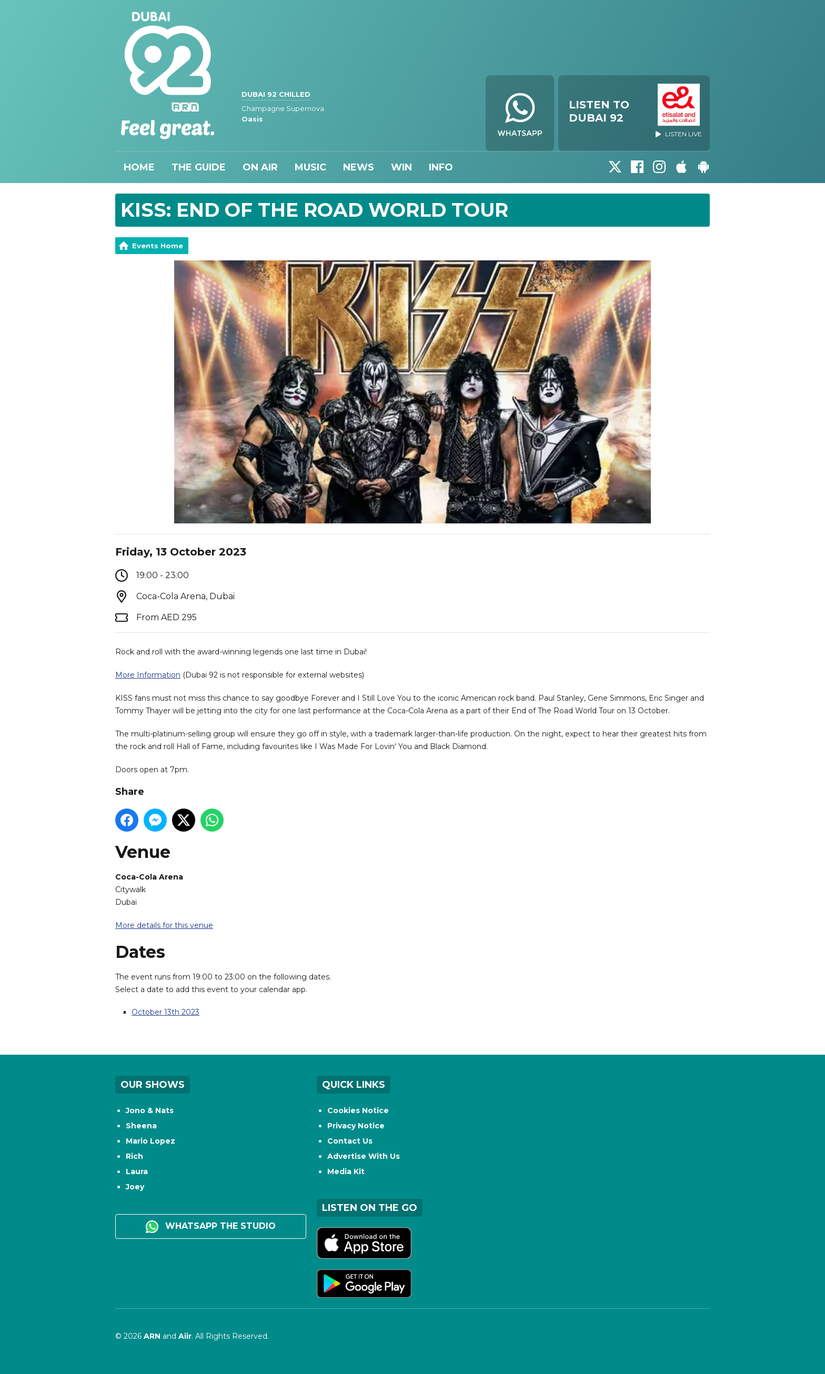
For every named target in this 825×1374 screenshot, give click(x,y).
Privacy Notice (356, 1125)
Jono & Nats (150, 1110)
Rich (134, 1156)
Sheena (141, 1125)
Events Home (157, 245)
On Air (260, 167)
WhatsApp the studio (211, 1226)
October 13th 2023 (165, 1012)
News (358, 167)
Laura (137, 1171)
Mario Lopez (150, 1141)
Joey (135, 1186)
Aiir (185, 1336)
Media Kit (346, 1171)
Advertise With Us (363, 1156)
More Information (147, 675)
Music (310, 167)
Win (401, 167)
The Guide (199, 167)
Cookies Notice (358, 1110)
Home (139, 167)
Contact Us (350, 1141)
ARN (152, 1336)
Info (441, 167)
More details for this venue (164, 925)
